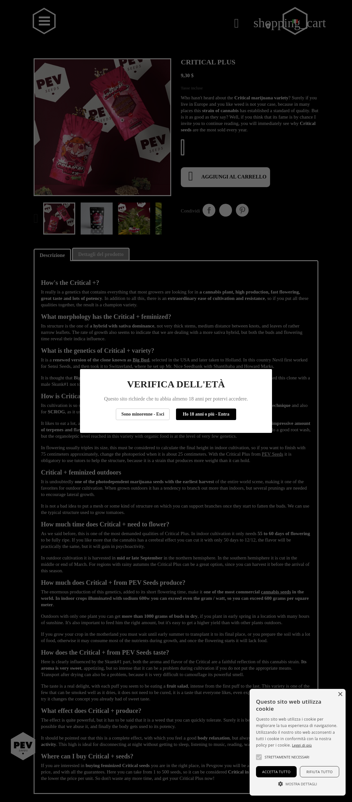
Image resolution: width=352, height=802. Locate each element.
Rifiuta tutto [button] (319, 771)
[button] (258, 757)
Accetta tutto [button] (276, 771)
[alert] (298, 742)
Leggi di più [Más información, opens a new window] (302, 745)
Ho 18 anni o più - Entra (206, 414)
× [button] (340, 694)
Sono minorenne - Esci (142, 414)
